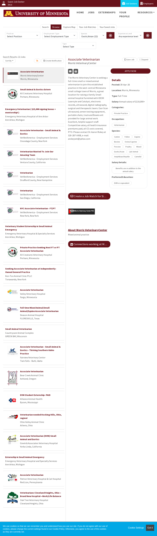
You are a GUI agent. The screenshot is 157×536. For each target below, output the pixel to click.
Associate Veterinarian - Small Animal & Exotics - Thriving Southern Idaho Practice (40, 350)
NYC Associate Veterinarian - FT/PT (38, 208)
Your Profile (124, 14)
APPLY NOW (130, 71)
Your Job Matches (87, 27)
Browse (56, 27)
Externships (107, 12)
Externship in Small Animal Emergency (24, 457)
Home (80, 12)
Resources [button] (145, 12)
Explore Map (69, 27)
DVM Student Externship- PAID (35, 395)
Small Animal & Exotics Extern (35, 89)
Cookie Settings (136, 528)
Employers (146, 3)
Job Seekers (129, 3)
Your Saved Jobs (107, 27)
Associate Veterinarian (32, 71)
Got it (150, 528)
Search (45, 27)
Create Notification (52, 60)
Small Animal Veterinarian (18, 328)
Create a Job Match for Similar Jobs (90, 196)
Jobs (91, 12)
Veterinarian (26, 172)
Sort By (8, 60)
